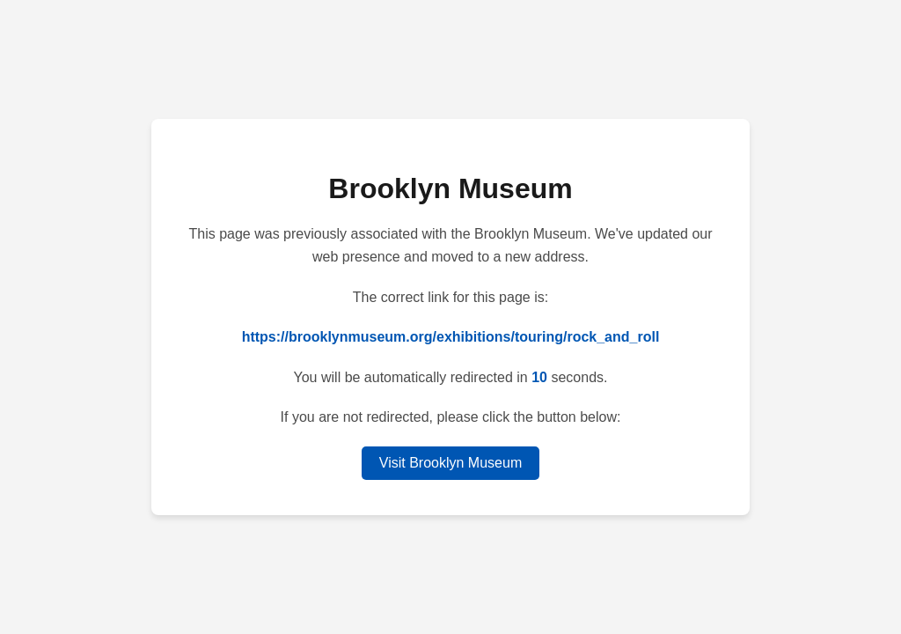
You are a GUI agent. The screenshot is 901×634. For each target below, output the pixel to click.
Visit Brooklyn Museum (450, 462)
